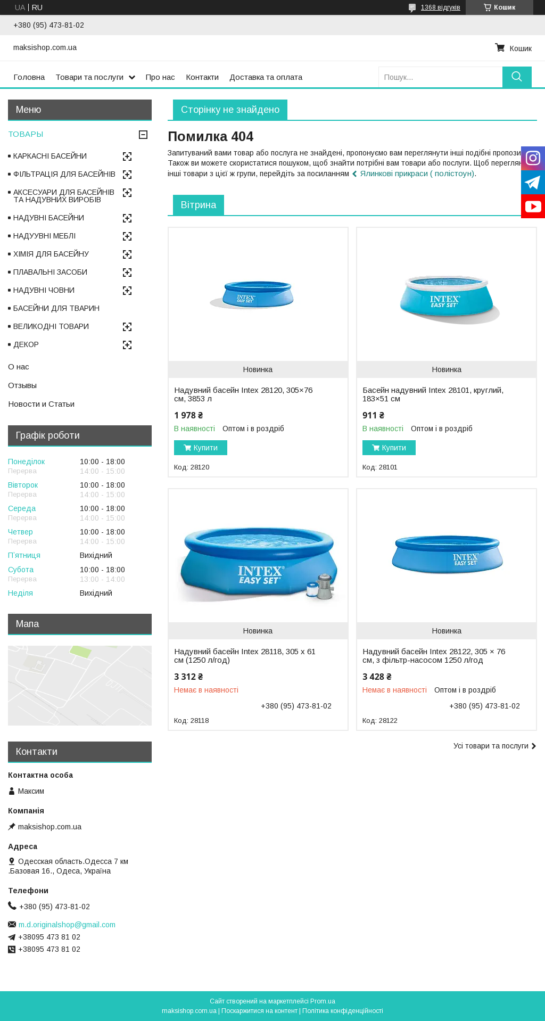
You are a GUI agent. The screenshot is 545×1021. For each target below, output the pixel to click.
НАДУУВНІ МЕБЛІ (44, 236)
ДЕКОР (26, 344)
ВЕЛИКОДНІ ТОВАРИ (51, 326)
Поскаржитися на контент (259, 1011)
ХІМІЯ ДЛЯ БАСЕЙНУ (51, 254)
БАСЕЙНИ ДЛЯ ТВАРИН (56, 308)
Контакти (202, 76)
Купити (206, 447)
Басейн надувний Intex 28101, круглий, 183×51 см (432, 394)
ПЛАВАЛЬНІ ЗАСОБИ (50, 272)
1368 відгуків (440, 7)
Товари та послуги (89, 76)
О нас (18, 366)
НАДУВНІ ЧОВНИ (44, 290)
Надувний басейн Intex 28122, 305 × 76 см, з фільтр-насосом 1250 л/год (433, 655)
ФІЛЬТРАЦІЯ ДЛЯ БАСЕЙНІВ (64, 174)
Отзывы (22, 385)
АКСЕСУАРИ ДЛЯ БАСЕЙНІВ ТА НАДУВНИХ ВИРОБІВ (63, 196)
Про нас (160, 76)
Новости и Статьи (41, 403)
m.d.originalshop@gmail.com (67, 924)
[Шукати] (517, 77)
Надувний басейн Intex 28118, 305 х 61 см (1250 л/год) (245, 655)
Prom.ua (322, 1001)
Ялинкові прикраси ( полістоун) (417, 173)
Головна (29, 76)
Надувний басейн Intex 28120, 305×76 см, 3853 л (243, 394)
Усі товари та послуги (491, 746)
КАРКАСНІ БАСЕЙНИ (50, 156)
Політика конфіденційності (342, 1011)
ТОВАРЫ (25, 133)
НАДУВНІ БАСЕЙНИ (48, 217)
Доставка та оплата (265, 76)
